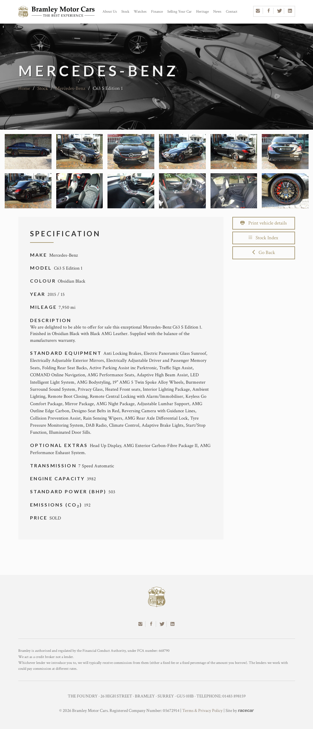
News (217, 11)
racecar (246, 710)
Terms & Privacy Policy (202, 710)
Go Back (263, 252)
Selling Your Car (179, 11)
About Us (109, 11)
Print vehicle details (263, 223)
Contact (231, 11)
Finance (157, 11)
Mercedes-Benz (70, 88)
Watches (140, 11)
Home (24, 88)
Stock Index (263, 238)
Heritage (202, 11)
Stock (125, 11)
